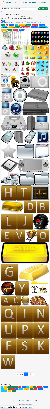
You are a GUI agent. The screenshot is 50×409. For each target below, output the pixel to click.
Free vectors (9, 2)
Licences (18, 400)
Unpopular (40, 22)
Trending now (10, 22)
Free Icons (8, 5)
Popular (34, 22)
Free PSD (40, 5)
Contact (36, 400)
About (31, 400)
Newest (16, 22)
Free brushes (16, 5)
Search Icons (5, 8)
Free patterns (32, 5)
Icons (7, 11)
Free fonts (24, 2)
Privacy (27, 400)
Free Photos (17, 2)
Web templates (42, 2)
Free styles (24, 5)
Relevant (29, 22)
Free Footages (32, 2)
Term (22, 400)
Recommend (22, 22)
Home (2, 11)
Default (3, 22)
